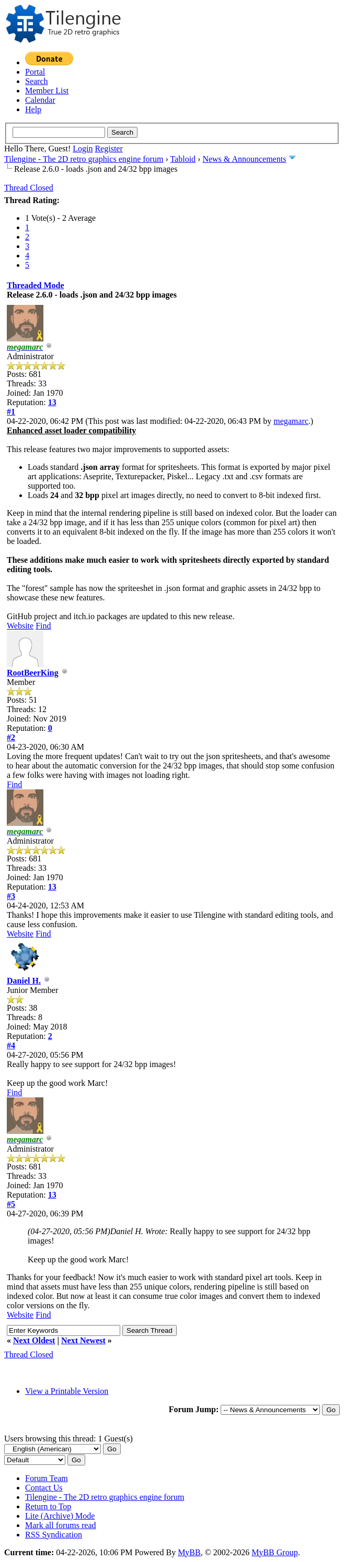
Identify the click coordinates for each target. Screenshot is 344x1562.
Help (33, 109)
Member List (46, 90)
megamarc (290, 421)
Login (83, 148)
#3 (11, 896)
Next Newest (83, 1340)
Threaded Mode (35, 285)
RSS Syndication (53, 1534)
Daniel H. (24, 980)
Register (108, 148)
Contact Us (44, 1487)
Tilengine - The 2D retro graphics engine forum (83, 159)
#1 (11, 411)
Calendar (40, 100)
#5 (11, 1204)
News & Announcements (244, 159)
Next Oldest (34, 1340)
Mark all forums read (60, 1525)
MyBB (189, 1552)
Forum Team (46, 1478)
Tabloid (183, 159)
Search (36, 81)
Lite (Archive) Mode (60, 1515)
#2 (11, 737)
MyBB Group (274, 1552)
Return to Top (48, 1506)
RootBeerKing (33, 672)
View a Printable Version (66, 1391)
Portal (35, 71)
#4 (11, 1045)
